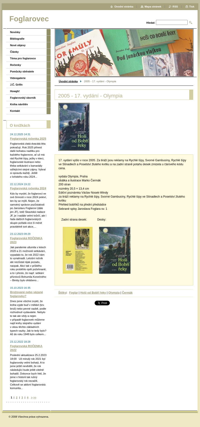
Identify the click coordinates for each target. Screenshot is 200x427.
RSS (175, 6)
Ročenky (15, 65)
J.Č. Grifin (16, 84)
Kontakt (15, 110)
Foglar (73, 292)
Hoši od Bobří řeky (93, 292)
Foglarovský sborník (23, 97)
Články (14, 51)
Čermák (127, 292)
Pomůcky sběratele (22, 71)
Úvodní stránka (68, 81)
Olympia (114, 292)
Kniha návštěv (19, 104)
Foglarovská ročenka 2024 (28, 188)
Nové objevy (18, 45)
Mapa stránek (152, 6)
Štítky (62, 292)
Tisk (191, 6)
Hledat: (150, 22)
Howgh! (15, 91)
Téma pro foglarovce (23, 58)
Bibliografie (17, 38)
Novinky (15, 32)
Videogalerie (18, 78)
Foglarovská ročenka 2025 (28, 138)
